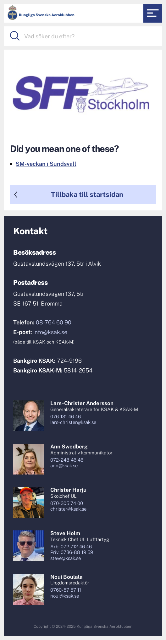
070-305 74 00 (66, 503)
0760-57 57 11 (65, 590)
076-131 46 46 (65, 416)
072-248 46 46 (66, 460)
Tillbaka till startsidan (87, 194)
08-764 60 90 (53, 322)
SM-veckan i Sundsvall (46, 163)
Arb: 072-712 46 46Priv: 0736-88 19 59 (71, 549)
